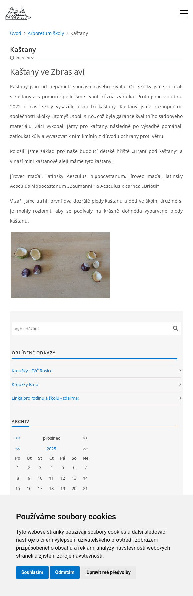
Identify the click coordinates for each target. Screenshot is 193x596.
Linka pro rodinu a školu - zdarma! (45, 398)
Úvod (15, 33)
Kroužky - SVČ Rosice (32, 371)
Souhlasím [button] (32, 572)
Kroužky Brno (25, 384)
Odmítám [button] (65, 572)
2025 (51, 449)
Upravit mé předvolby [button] (108, 572)
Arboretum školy (46, 33)
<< (17, 438)
